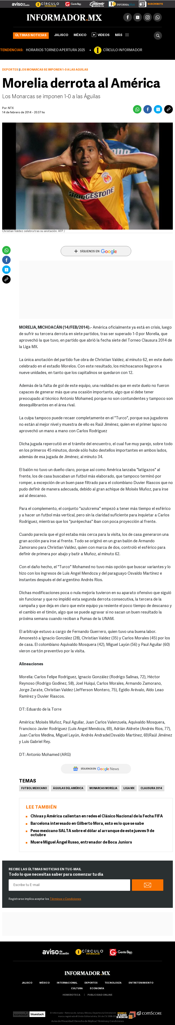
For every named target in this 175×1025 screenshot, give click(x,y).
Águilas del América (68, 788)
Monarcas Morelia (103, 788)
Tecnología (113, 983)
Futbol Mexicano (34, 788)
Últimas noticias (31, 35)
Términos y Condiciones (65, 899)
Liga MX (128, 788)
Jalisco (61, 35)
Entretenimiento (141, 983)
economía (97, 988)
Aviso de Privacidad (62, 1021)
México (80, 35)
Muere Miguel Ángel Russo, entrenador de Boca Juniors (81, 842)
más (122, 35)
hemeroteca (71, 995)
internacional (67, 983)
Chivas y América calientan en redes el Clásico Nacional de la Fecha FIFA (97, 816)
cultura (77, 988)
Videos (101, 35)
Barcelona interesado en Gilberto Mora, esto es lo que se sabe (87, 824)
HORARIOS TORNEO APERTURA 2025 (55, 50)
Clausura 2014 (151, 788)
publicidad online (100, 995)
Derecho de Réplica (85, 1021)
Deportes (10, 69)
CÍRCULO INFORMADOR (122, 50)
